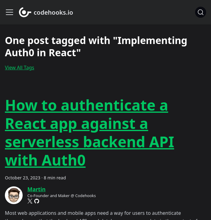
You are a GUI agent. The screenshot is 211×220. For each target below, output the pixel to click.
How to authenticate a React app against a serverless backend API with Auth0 (89, 132)
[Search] (200, 12)
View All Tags (19, 67)
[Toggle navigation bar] (9, 12)
